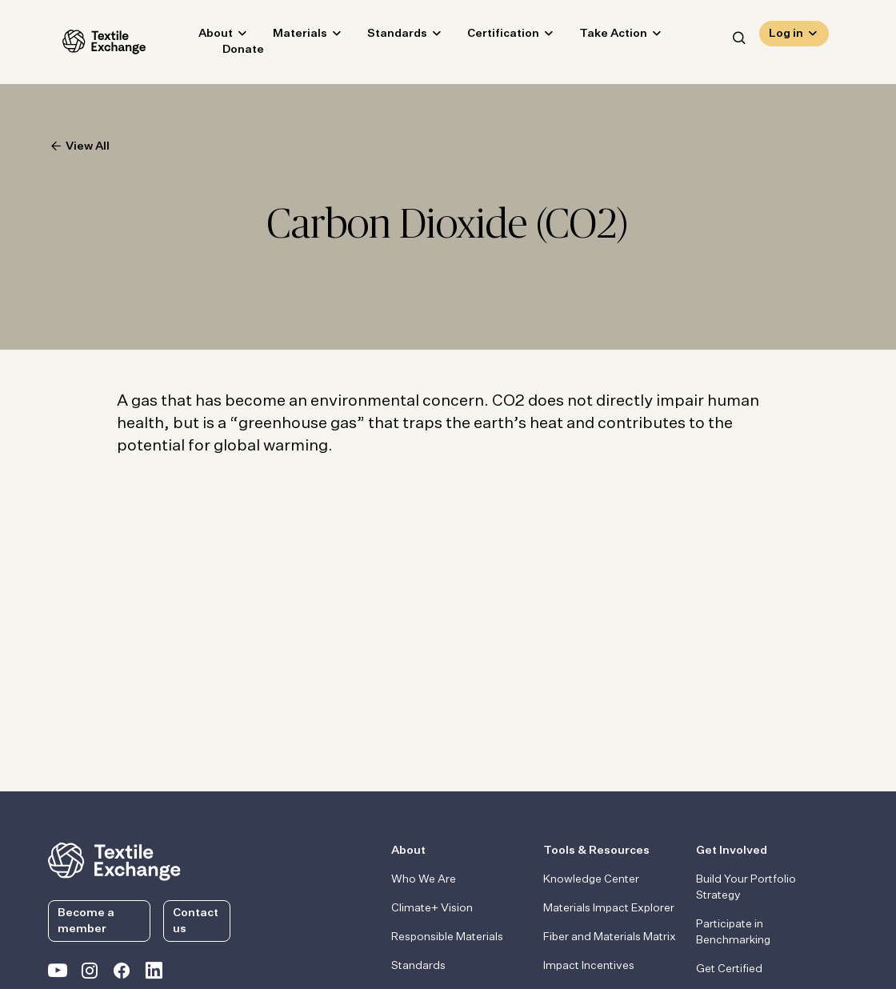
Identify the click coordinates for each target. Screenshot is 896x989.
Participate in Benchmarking (733, 932)
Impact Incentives (588, 965)
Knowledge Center (591, 879)
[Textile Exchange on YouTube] (57, 974)
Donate (229, 52)
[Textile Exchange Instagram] (89, 974)
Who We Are (423, 879)
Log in (786, 36)
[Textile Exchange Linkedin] (153, 974)
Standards (383, 36)
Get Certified (729, 969)
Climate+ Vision (432, 908)
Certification (489, 36)
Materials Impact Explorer (608, 908)
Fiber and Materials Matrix (609, 937)
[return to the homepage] (114, 860)
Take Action (599, 36)
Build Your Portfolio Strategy (746, 887)
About (201, 36)
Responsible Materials (447, 937)
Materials (285, 36)
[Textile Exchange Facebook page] (121, 974)
